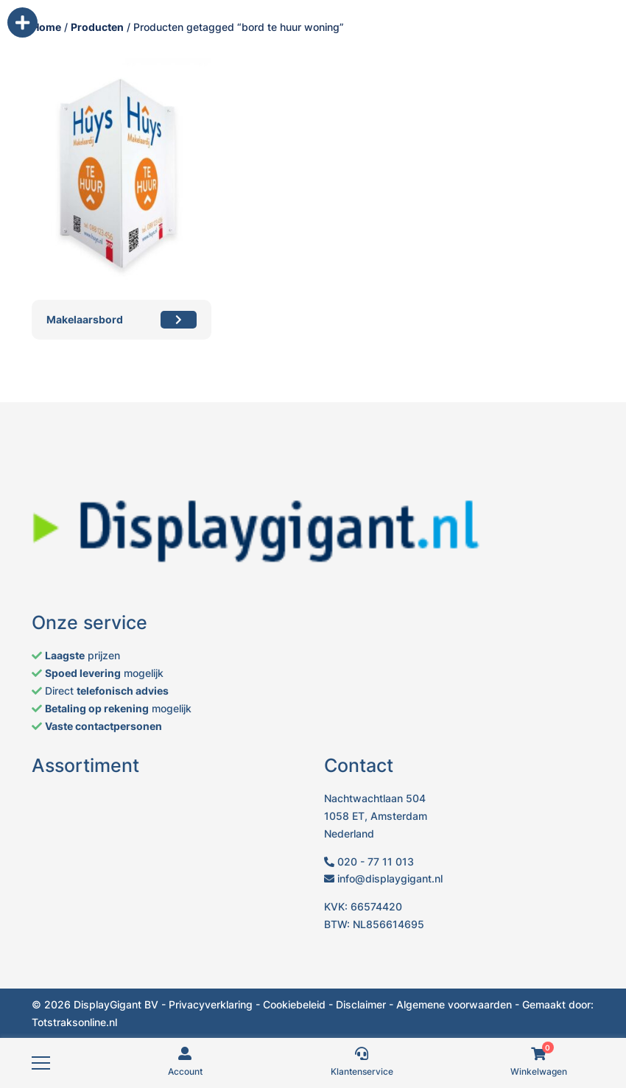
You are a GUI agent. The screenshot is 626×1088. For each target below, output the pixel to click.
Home (46, 27)
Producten (97, 27)
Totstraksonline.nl (74, 1022)
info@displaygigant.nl (383, 878)
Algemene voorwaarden (454, 1004)
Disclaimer (361, 1004)
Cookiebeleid (294, 1004)
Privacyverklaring (211, 1004)
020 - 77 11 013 (369, 861)
